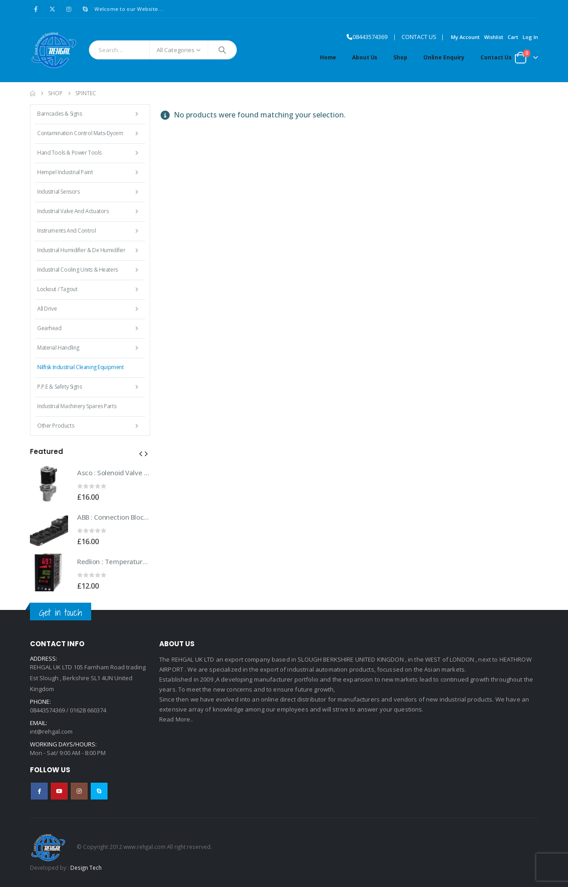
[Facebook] (36, 9)
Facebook (39, 791)
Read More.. (176, 719)
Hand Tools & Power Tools (69, 152)
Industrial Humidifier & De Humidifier (81, 250)
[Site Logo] (54, 50)
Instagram (79, 791)
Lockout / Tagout (57, 289)
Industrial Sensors (58, 191)
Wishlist (493, 37)
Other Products (55, 425)
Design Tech (86, 867)
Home (328, 57)
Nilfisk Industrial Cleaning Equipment (80, 367)
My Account (465, 37)
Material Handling (58, 347)
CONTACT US (419, 37)
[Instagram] (69, 9)
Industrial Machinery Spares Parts (76, 406)
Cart (513, 37)
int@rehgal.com (51, 731)
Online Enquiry (444, 57)
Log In (530, 37)
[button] (141, 453)
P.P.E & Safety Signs (59, 386)
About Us (364, 57)
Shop (400, 57)
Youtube (59, 791)
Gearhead (49, 328)
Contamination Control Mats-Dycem (80, 133)
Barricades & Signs (59, 113)
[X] (52, 9)
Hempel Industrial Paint (65, 172)
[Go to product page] (49, 484)
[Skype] (85, 9)
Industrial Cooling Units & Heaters (77, 269)
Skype (99, 791)
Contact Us (496, 57)
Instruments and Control (66, 230)
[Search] (222, 50)
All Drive (47, 308)
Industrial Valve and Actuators (72, 211)
